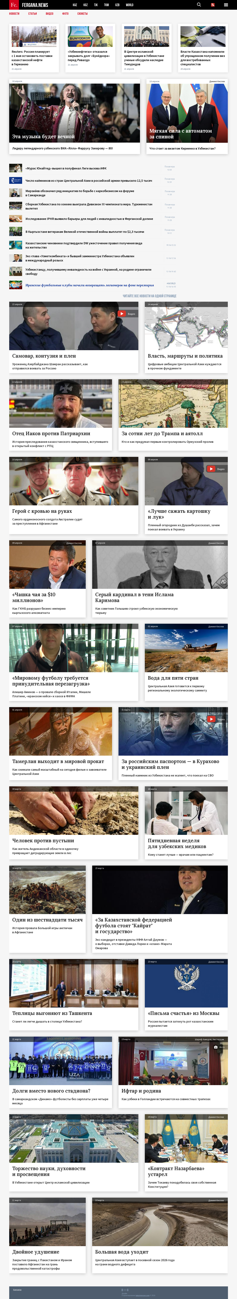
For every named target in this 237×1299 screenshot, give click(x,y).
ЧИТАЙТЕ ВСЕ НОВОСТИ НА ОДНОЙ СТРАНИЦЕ (149, 296)
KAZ (75, 5)
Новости (14, 13)
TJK (96, 5)
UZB (117, 5)
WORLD (129, 5)
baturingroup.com (142, 1295)
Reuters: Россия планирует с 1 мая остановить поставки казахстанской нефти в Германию (32, 57)
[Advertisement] (205, 212)
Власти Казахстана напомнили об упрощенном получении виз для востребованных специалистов (202, 57)
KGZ (85, 5)
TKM (106, 5)
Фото (65, 13)
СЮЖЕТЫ (82, 13)
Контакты (17, 1289)
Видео (49, 13)
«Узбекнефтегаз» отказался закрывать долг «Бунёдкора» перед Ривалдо (89, 55)
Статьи (32, 13)
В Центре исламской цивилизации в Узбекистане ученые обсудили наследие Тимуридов (144, 57)
